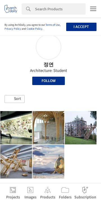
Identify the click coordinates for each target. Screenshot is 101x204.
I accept (81, 27)
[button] (14, 99)
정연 (48, 64)
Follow (49, 81)
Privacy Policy (12, 29)
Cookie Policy (34, 29)
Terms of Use (52, 25)
